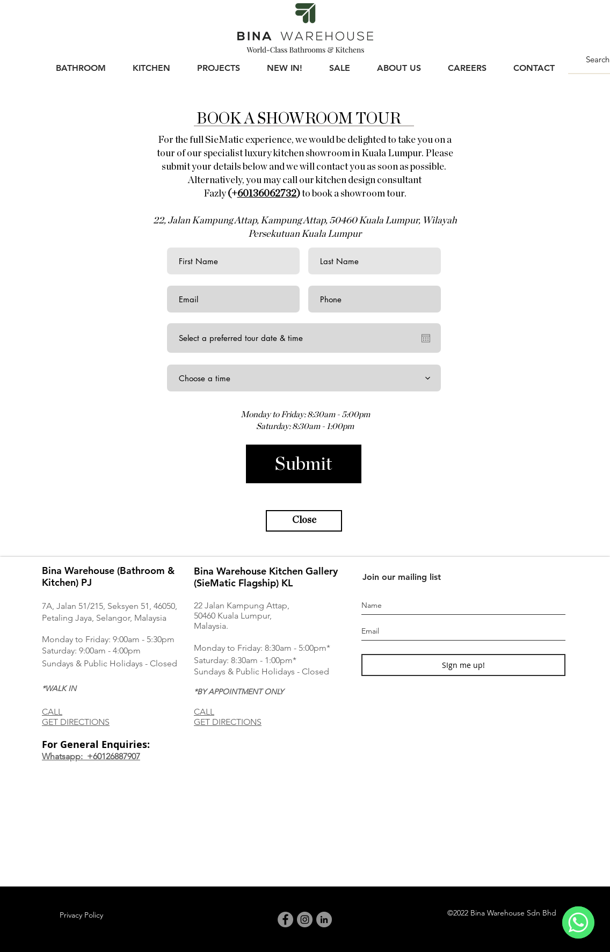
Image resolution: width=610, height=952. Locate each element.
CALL (52, 712)
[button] (80, 63)
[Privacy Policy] (81, 915)
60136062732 (266, 194)
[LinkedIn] (324, 919)
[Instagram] (305, 919)
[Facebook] (285, 919)
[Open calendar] (426, 338)
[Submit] (303, 464)
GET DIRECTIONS (76, 722)
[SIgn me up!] (463, 665)
